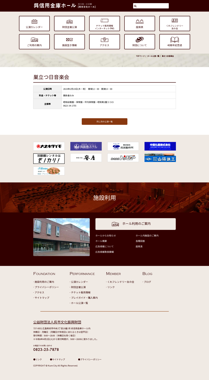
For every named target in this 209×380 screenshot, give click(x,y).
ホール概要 (101, 241)
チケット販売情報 (80, 292)
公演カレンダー (79, 281)
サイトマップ (42, 297)
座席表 (139, 246)
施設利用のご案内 (44, 281)
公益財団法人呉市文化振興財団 (57, 321)
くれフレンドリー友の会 (120, 281)
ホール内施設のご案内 (147, 235)
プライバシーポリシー (47, 287)
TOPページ (140, 56)
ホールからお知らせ (105, 235)
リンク (111, 287)
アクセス (39, 292)
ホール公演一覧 (153, 56)
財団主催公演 (78, 287)
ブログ (147, 281)
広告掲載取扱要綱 (104, 251)
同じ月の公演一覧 (105, 121)
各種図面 (140, 241)
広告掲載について (104, 246)
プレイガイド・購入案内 (84, 297)
